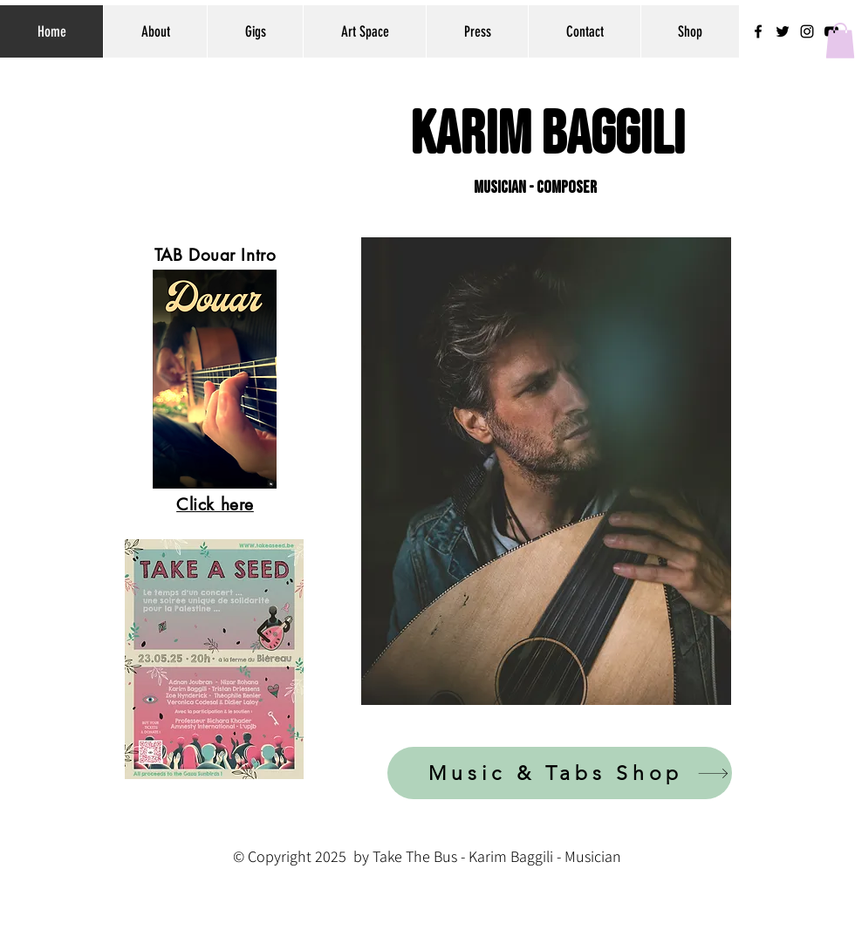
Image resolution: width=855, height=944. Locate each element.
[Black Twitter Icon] (782, 31)
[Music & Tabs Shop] (559, 773)
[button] (840, 40)
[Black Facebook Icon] (758, 31)
